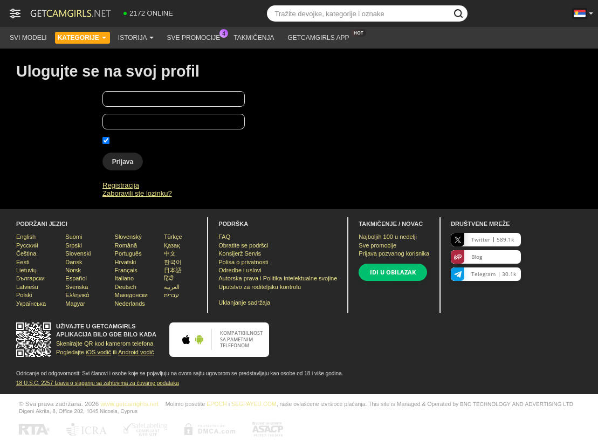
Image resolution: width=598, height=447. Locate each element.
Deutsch (125, 287)
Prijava (122, 162)
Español (76, 278)
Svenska (76, 287)
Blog (466, 257)
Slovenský (128, 236)
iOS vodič (98, 352)
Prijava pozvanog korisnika (394, 253)
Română (126, 245)
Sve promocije (196, 37)
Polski (24, 295)
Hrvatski (125, 262)
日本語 (173, 270)
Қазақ (172, 245)
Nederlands (130, 303)
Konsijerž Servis (239, 253)
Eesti (22, 262)
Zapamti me (130, 140)
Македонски (131, 295)
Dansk (73, 262)
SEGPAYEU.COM (254, 404)
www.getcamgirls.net (130, 403)
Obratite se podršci (243, 245)
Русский (27, 245)
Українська (31, 303)
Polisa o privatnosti (243, 262)
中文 (170, 253)
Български (30, 278)
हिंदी (169, 278)
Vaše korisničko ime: (48, 101)
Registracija (120, 185)
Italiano (124, 278)
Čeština (26, 253)
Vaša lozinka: (36, 123)
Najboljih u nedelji (388, 236)
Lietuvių (26, 270)
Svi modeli (28, 38)
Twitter (482, 239)
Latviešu (27, 287)
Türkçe (173, 236)
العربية (172, 287)
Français (126, 270)
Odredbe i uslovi (240, 270)
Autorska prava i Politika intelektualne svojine (277, 278)
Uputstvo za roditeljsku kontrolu (259, 287)
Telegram (483, 274)
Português (128, 253)
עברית (171, 295)
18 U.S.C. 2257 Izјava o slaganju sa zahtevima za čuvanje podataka (97, 383)
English (26, 236)
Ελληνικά (77, 295)
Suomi (73, 236)
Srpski (73, 245)
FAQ (224, 236)
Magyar (75, 303)
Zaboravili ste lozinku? (137, 193)
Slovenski (78, 253)
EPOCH (216, 404)
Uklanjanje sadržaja (244, 302)
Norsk (73, 270)
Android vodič (136, 352)
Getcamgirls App (320, 37)
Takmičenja (253, 38)
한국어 (173, 262)
